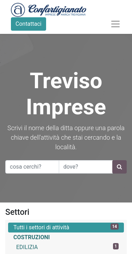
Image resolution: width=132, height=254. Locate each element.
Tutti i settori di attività (66, 227)
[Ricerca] (119, 167)
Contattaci (28, 23)
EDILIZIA (67, 246)
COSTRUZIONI (31, 237)
